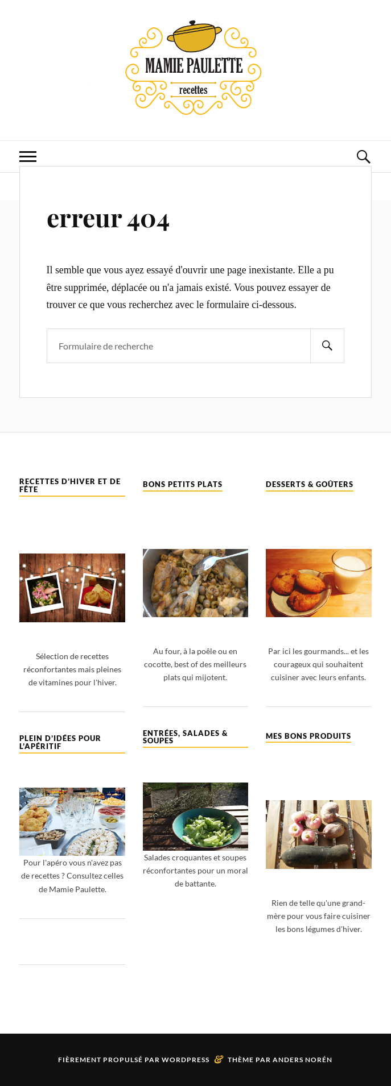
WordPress (185, 1059)
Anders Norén (302, 1059)
